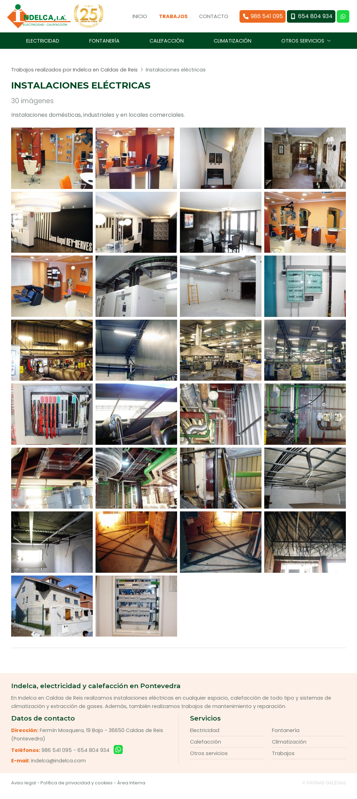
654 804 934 (93, 756)
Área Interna (131, 789)
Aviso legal (23, 789)
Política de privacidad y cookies (76, 789)
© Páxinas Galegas (324, 789)
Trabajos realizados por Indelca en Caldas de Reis (74, 75)
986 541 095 (56, 756)
